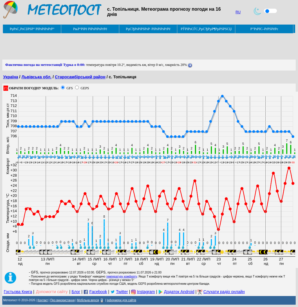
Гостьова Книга (18, 291)
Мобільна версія (88, 300)
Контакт (43, 300)
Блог (76, 291)
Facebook (98, 291)
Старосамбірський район (80, 77)
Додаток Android (179, 291)
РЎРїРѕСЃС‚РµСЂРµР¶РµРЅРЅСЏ (206, 29)
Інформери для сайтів (121, 300)
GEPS (85, 88)
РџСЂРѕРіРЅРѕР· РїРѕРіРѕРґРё (148, 29)
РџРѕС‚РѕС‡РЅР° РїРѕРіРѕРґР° (32, 29)
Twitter (122, 291)
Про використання (62, 300)
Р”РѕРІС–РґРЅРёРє (264, 29)
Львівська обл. (36, 77)
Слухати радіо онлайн (224, 291)
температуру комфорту (121, 276)
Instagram (146, 291)
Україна (10, 77)
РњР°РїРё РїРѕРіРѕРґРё (90, 29)
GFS (69, 88)
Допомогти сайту (52, 291)
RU (238, 12)
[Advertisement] (107, 47)
